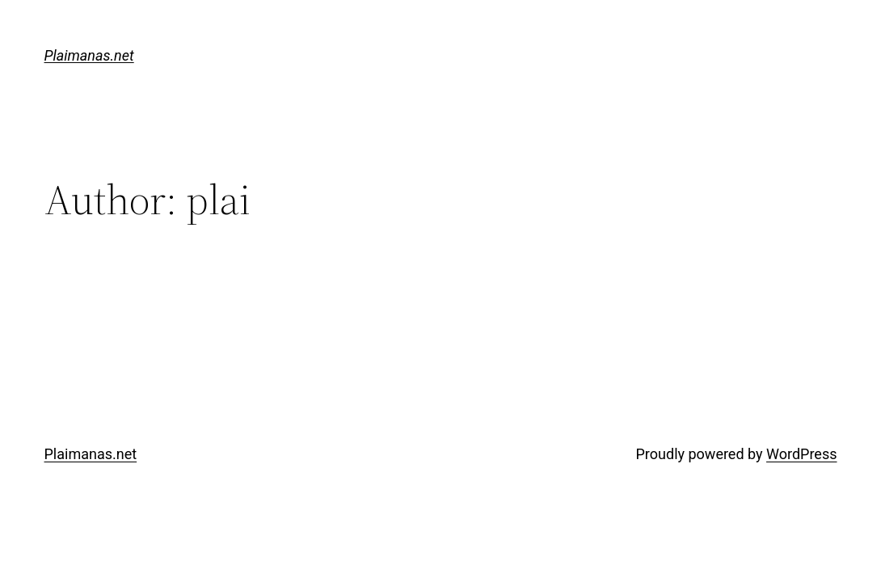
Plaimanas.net (89, 55)
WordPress (801, 453)
